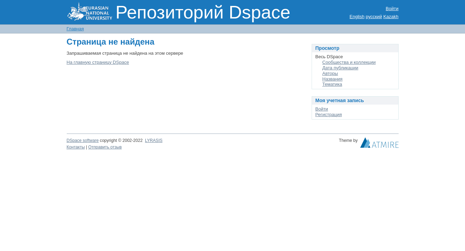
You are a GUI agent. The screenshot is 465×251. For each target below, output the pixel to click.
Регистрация (328, 114)
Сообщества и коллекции (349, 62)
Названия (332, 79)
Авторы (330, 73)
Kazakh (390, 16)
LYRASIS (153, 140)
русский (374, 16)
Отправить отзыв (105, 147)
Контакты (76, 147)
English (357, 16)
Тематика (332, 84)
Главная (75, 28)
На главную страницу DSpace (98, 62)
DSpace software (83, 140)
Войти (392, 8)
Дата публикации (340, 67)
